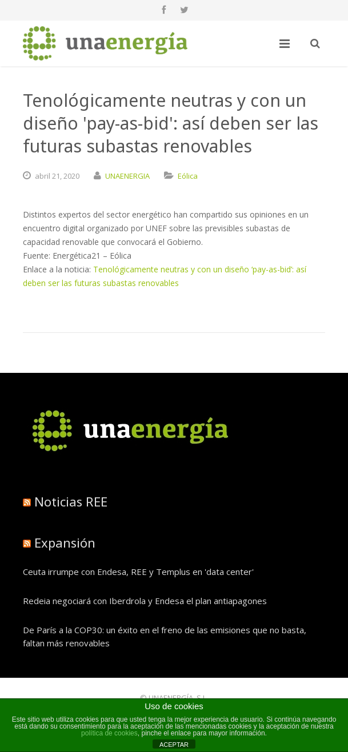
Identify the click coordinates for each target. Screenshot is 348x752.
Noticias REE (70, 501)
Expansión (64, 542)
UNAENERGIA (127, 176)
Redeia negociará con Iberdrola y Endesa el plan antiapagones (145, 600)
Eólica (188, 176)
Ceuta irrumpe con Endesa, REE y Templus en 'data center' (138, 571)
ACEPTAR (174, 744)
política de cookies (109, 733)
